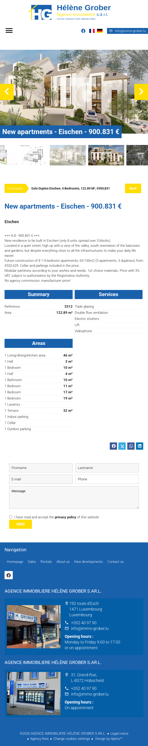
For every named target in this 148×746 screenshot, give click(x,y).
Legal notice (119, 733)
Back (133, 188)
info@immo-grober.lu (90, 628)
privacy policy (65, 517)
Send (20, 524)
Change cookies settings (71, 739)
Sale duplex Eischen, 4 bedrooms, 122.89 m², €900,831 (70, 188)
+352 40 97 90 (84, 622)
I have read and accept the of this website (56, 517)
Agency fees (39, 739)
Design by (108, 739)
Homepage (74, 12)
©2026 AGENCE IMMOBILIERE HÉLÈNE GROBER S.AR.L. (63, 733)
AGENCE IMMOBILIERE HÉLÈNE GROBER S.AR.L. (53, 591)
